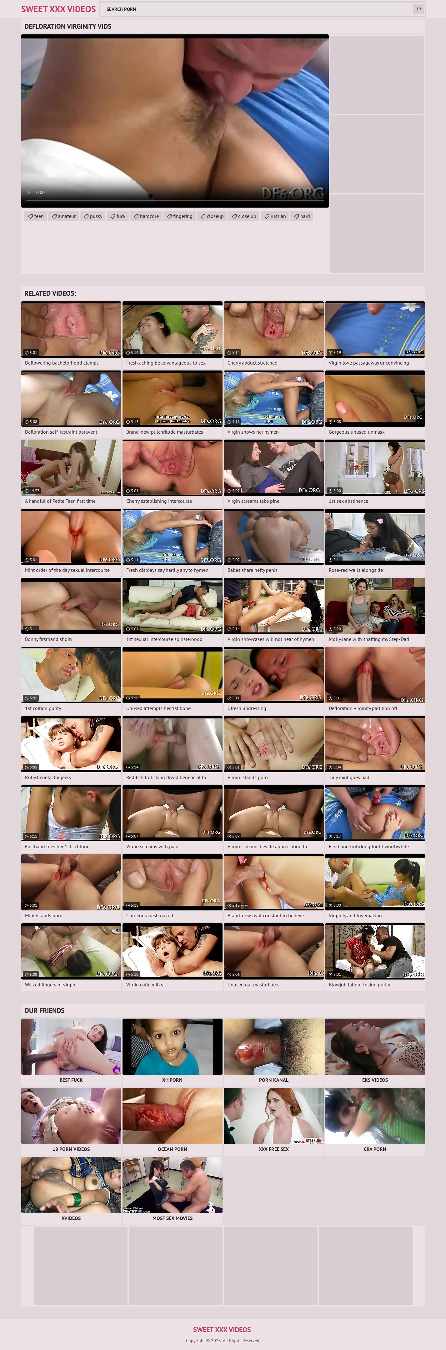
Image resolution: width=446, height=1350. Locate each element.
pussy (96, 216)
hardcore (149, 216)
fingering (183, 216)
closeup (215, 216)
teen (39, 216)
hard (305, 216)
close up (247, 216)
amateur (67, 216)
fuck (121, 216)
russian (278, 216)
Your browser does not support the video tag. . (175, 121)
